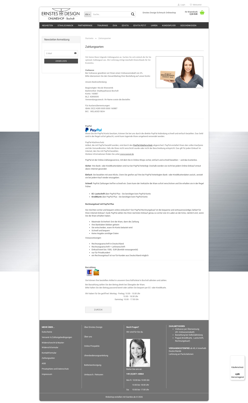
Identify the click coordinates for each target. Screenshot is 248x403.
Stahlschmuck (65, 25)
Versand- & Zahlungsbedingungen (57, 339)
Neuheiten (47, 25)
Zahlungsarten (48, 360)
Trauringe (102, 25)
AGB (44, 365)
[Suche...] (87, 14)
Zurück (98, 311)
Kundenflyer (169, 25)
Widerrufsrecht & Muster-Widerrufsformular (53, 347)
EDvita (125, 25)
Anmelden (61, 63)
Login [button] (181, 5)
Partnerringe (85, 25)
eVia (115, 25)
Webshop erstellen (113, 399)
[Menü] (243, 357)
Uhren (154, 25)
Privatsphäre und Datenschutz (55, 371)
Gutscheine (47, 334)
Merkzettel (196, 5)
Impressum (47, 376)
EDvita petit (139, 25)
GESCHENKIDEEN (188, 25)
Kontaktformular (49, 354)
